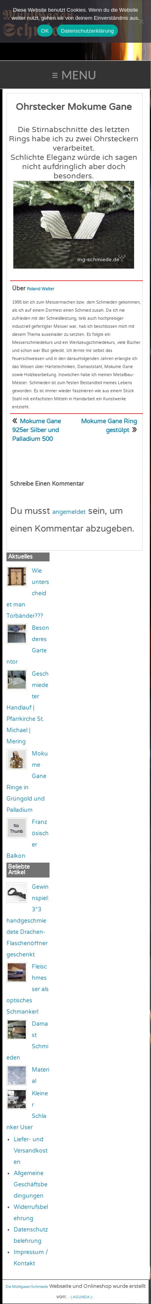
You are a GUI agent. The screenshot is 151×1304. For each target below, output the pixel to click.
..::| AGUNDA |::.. (81, 1297)
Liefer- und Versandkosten (31, 1150)
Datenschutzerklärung (87, 31)
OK (45, 31)
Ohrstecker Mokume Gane (74, 107)
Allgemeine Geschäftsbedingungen (31, 1184)
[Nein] (141, 21)
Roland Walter (40, 289)
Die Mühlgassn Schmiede (27, 1287)
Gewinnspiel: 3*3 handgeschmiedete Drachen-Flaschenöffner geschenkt (27, 921)
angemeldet (69, 511)
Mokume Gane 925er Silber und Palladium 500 (36, 430)
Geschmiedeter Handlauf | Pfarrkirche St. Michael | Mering (27, 708)
